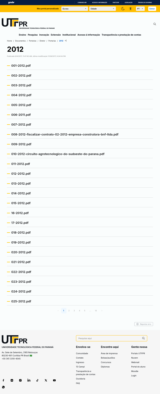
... (90, 311)
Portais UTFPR (138, 353)
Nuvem (134, 358)
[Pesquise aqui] (109, 338)
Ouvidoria (80, 378)
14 (96, 311)
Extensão (56, 34)
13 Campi (80, 366)
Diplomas (105, 366)
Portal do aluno (138, 366)
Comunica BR (82, 2)
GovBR (11, 2)
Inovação (44, 34)
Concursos (106, 362)
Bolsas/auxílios (108, 358)
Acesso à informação (99, 2)
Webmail (135, 362)
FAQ (78, 383)
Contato (80, 358)
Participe (116, 2)
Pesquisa (33, 34)
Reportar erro (131, 324)
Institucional (69, 34)
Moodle (134, 371)
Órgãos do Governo (145, 2)
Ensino (22, 34)
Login (133, 375)
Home (21, 41)
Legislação (128, 2)
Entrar (152, 9)
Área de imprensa (109, 353)
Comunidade (82, 353)
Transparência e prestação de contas (121, 34)
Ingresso (80, 362)
